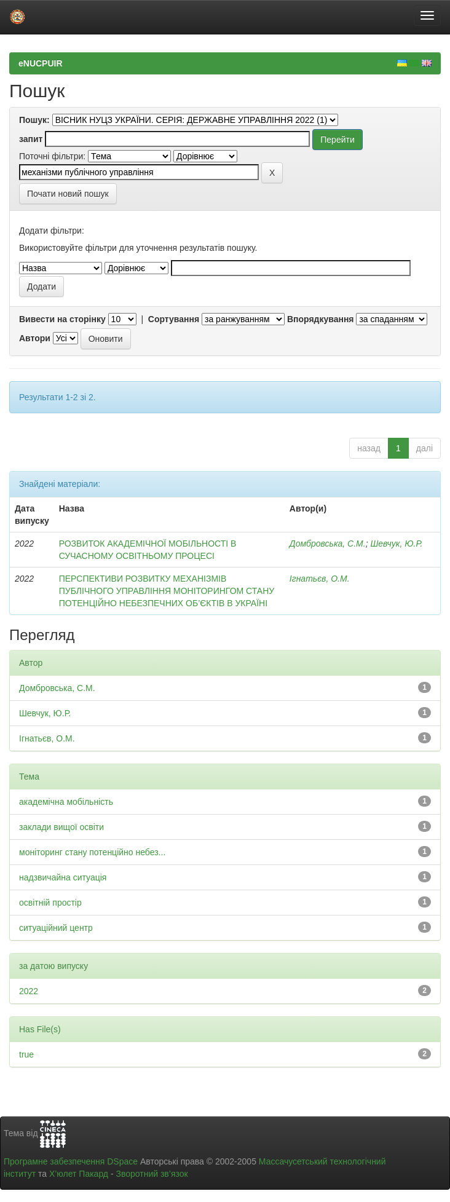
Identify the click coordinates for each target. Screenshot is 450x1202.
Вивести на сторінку (62, 319)
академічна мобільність (66, 802)
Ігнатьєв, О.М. (320, 578)
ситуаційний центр (56, 928)
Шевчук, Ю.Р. (396, 543)
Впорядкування (320, 319)
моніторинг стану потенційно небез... (92, 852)
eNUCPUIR (40, 63)
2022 (28, 991)
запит (30, 139)
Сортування (173, 319)
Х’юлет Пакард (78, 1174)
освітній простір (50, 902)
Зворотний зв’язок (152, 1174)
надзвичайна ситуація (62, 877)
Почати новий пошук (68, 194)
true (26, 1054)
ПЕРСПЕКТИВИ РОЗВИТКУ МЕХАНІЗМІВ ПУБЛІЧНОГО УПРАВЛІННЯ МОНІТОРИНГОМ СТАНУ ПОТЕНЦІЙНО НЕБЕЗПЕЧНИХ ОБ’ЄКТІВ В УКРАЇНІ (167, 591)
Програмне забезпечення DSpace (71, 1161)
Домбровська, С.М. (328, 543)
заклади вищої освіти (61, 827)
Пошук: (34, 120)
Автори (34, 338)
